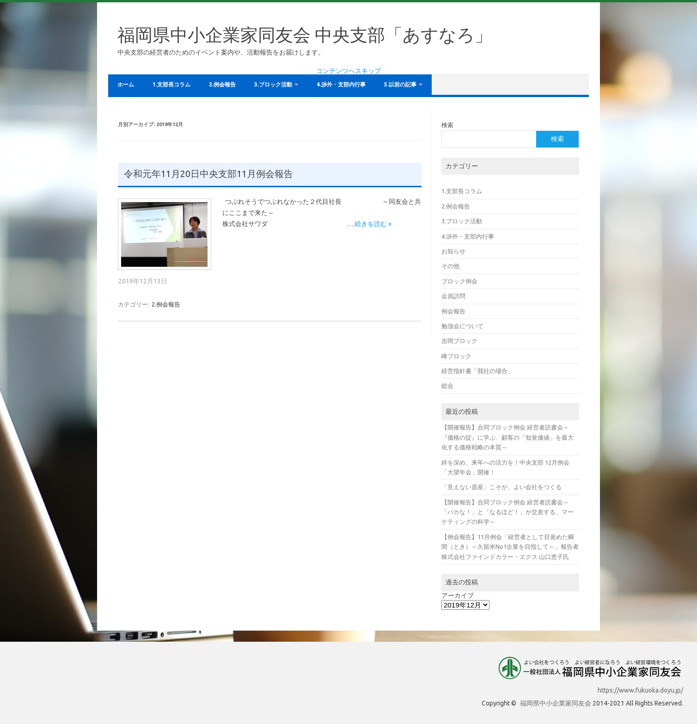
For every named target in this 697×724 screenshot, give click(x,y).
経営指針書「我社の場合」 (477, 371)
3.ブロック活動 (273, 84)
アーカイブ (457, 595)
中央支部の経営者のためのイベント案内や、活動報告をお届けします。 (220, 52)
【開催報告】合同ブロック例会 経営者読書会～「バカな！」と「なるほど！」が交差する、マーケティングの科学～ (507, 512)
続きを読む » (373, 223)
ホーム (125, 84)
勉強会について (462, 326)
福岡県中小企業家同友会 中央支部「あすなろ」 (304, 34)
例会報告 (453, 311)
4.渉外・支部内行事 (341, 84)
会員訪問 (453, 296)
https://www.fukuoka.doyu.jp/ (640, 690)
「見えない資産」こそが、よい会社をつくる (501, 487)
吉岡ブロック (459, 340)
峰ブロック (456, 356)
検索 (447, 125)
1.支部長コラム (171, 84)
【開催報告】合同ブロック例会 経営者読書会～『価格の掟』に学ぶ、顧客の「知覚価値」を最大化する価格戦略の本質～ (507, 437)
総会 (447, 385)
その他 (450, 266)
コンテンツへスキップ (348, 70)
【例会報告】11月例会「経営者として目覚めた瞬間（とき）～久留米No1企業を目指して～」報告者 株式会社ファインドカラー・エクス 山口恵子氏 (510, 547)
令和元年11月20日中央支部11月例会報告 (208, 174)
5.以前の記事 (400, 84)
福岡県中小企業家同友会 (555, 703)
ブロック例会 (459, 281)
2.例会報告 (222, 84)
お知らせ (453, 251)
